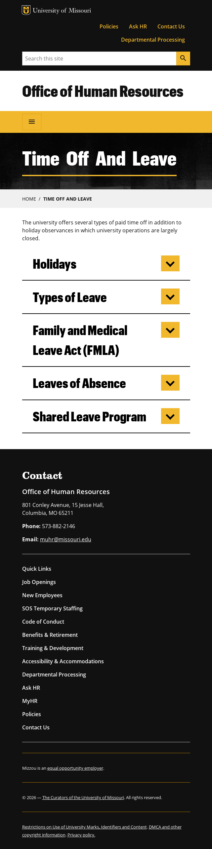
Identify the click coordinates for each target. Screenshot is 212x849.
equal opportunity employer (75, 768)
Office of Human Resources (103, 90)
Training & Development (52, 648)
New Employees (42, 595)
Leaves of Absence (79, 383)
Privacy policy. (81, 835)
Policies (109, 26)
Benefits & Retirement (50, 634)
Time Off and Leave (67, 199)
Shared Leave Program (89, 416)
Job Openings (39, 582)
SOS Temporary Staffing (52, 608)
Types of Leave (70, 297)
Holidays (54, 263)
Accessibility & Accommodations (63, 661)
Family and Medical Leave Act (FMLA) (80, 340)
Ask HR (138, 26)
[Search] (183, 58)
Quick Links (36, 568)
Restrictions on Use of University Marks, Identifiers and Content (84, 827)
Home (29, 199)
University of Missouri (62, 11)
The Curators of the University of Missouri (83, 797)
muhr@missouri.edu (65, 539)
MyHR (29, 701)
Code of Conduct (43, 621)
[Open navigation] (31, 122)
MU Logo (26, 10)
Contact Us (171, 26)
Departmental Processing (153, 39)
